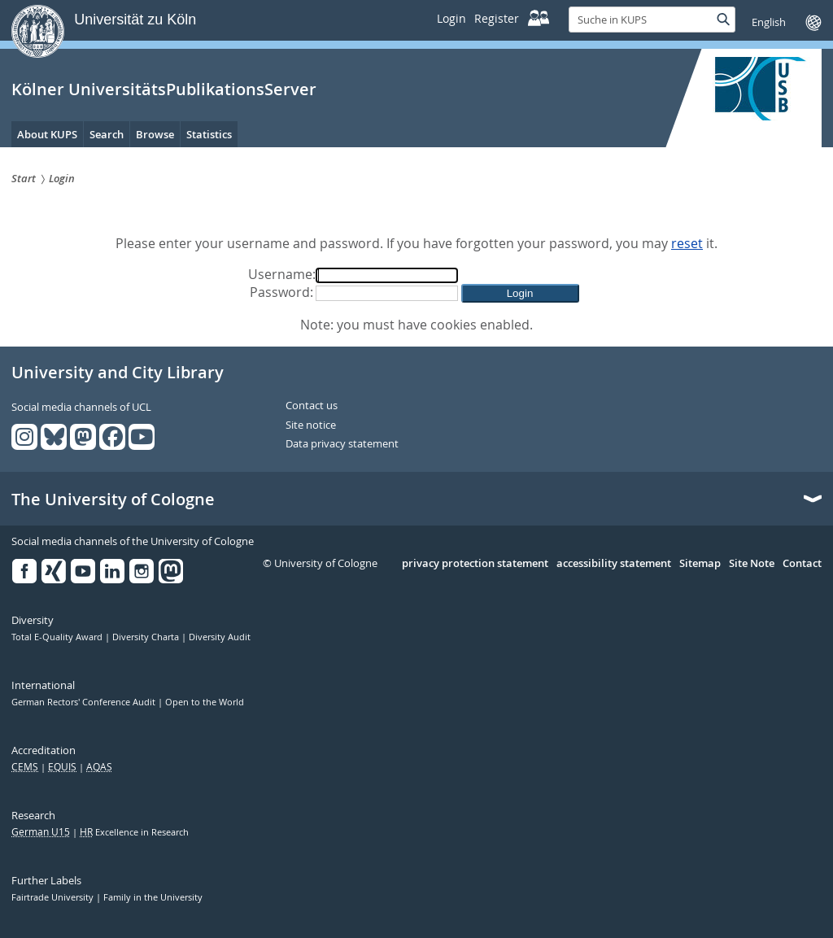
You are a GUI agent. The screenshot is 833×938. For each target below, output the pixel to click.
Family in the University (153, 897)
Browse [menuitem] (155, 134)
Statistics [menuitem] (209, 134)
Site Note (751, 563)
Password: (281, 292)
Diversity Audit (220, 637)
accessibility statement (613, 563)
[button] (520, 293)
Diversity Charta (146, 637)
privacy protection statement (475, 563)
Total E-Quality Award (58, 637)
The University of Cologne (113, 499)
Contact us (312, 405)
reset (687, 243)
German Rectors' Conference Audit (84, 702)
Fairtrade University (53, 897)
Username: (282, 274)
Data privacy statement (342, 444)
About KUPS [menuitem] (47, 134)
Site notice (311, 425)
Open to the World (204, 702)
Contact (802, 563)
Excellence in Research (134, 832)
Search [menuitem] (106, 134)
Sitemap (700, 563)
